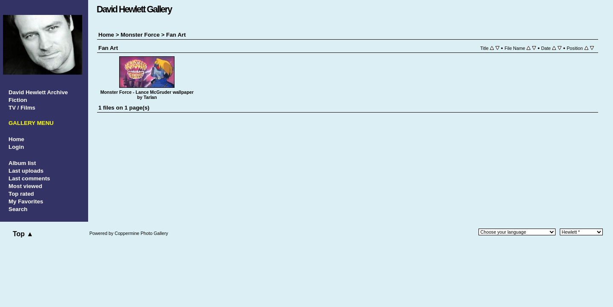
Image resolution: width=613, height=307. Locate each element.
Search (18, 209)
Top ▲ (23, 233)
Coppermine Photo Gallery (141, 233)
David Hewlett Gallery (134, 9)
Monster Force (140, 35)
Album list (22, 163)
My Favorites (26, 201)
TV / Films (22, 107)
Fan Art (176, 35)
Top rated (21, 194)
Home (16, 139)
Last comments (29, 178)
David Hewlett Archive (38, 92)
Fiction (18, 100)
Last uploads (26, 171)
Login (16, 147)
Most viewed (25, 186)
